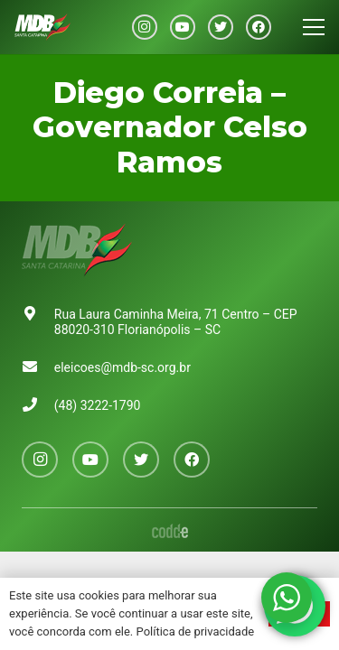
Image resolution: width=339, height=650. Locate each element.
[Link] (42, 27)
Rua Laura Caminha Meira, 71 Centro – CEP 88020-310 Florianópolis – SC (175, 322)
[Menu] (313, 27)
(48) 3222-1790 (97, 405)
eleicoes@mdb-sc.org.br (122, 367)
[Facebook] (258, 27)
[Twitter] (220, 27)
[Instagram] (144, 27)
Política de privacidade (196, 631)
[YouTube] (182, 27)
